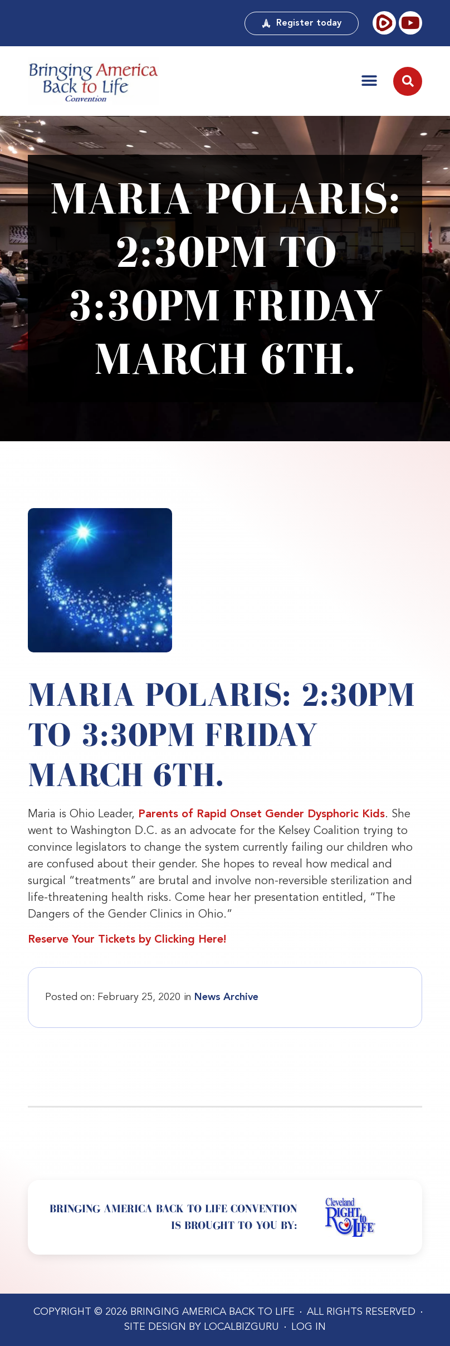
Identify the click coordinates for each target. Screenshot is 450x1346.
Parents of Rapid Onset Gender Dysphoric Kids (261, 814)
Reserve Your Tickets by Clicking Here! (127, 939)
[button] (369, 80)
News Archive (226, 997)
